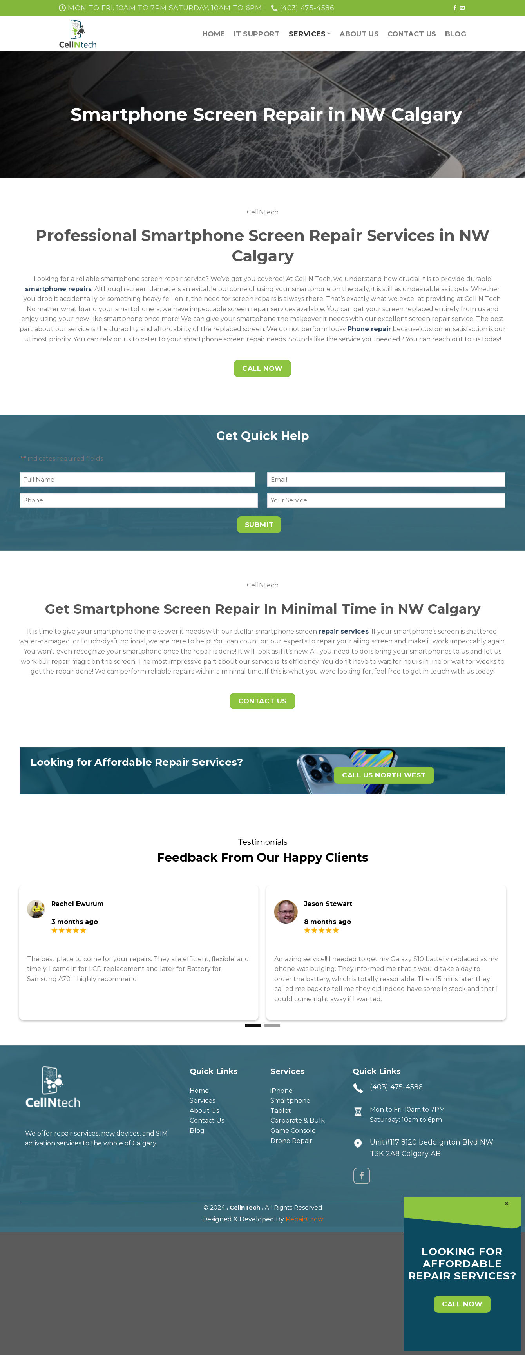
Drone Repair (291, 1141)
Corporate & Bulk (297, 1120)
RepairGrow (304, 1219)
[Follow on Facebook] (455, 8)
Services (310, 34)
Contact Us (411, 34)
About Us (359, 34)
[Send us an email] (462, 8)
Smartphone (290, 1100)
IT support (257, 34)
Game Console (293, 1130)
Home (214, 34)
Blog (455, 34)
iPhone (281, 1090)
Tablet (280, 1110)
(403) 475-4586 (396, 1087)
